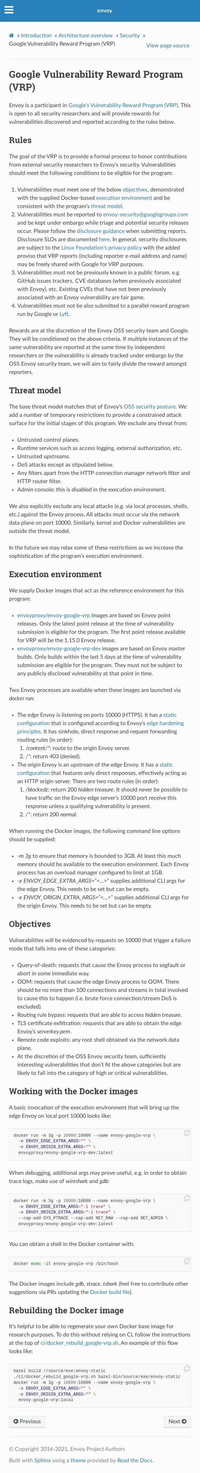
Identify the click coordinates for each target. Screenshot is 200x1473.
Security (130, 35)
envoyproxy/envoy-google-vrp (53, 615)
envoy (104, 10)
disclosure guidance (101, 231)
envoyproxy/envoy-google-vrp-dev (59, 648)
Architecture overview (85, 35)
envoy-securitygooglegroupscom (145, 214)
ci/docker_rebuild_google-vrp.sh (79, 1343)
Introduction (36, 35)
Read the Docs (134, 1460)
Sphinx (42, 1460)
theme (78, 1460)
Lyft (64, 314)
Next (178, 1421)
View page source (167, 45)
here (104, 239)
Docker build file (110, 1292)
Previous (27, 1421)
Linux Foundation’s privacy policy (101, 248)
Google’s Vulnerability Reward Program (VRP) (123, 105)
